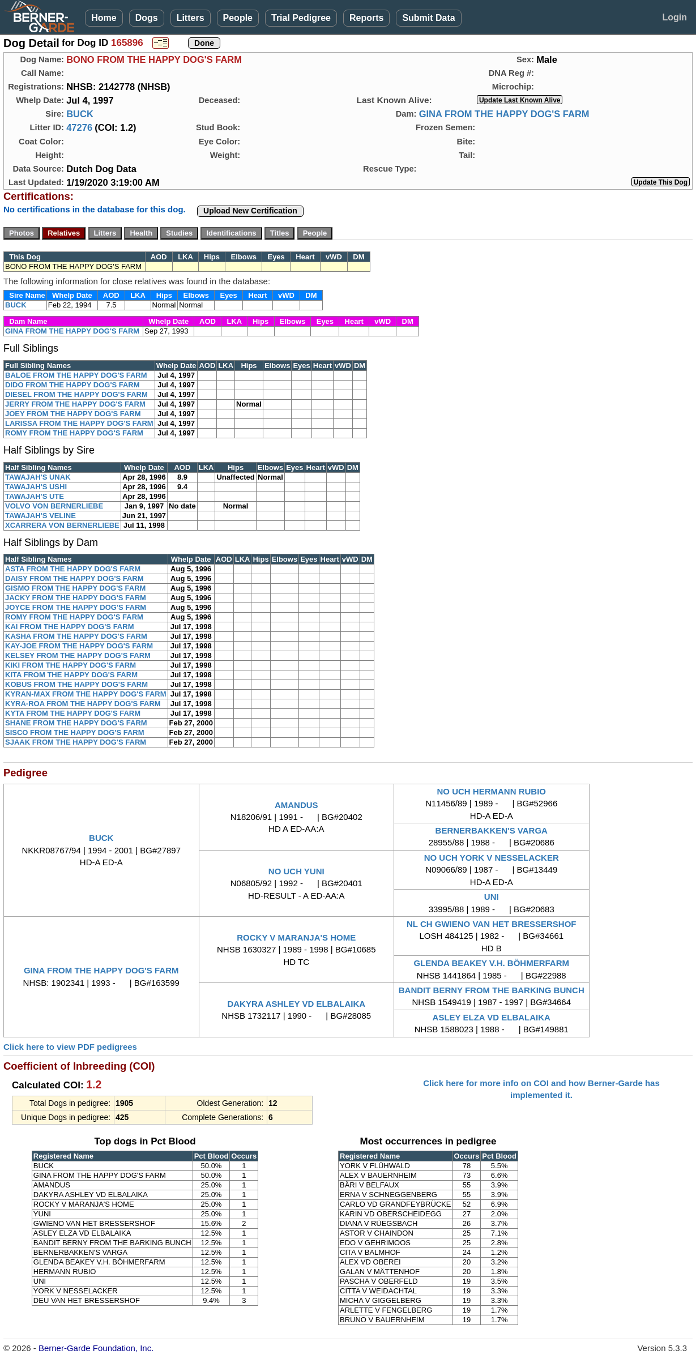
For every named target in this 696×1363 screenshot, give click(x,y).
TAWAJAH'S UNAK (38, 477)
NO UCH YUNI (296, 871)
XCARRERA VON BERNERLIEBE (62, 525)
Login (674, 17)
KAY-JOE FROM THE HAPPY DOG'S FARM (79, 646)
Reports (366, 18)
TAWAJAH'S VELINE (40, 515)
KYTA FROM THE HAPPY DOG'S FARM (72, 713)
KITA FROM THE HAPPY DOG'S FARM (71, 674)
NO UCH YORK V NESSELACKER (491, 857)
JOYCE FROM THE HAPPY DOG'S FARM (75, 607)
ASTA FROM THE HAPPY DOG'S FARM (72, 569)
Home (103, 18)
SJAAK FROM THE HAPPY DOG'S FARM (75, 742)
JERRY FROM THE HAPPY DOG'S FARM (75, 404)
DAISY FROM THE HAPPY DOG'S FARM (74, 578)
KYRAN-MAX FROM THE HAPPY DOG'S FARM (85, 694)
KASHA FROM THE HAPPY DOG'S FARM (76, 636)
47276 (79, 127)
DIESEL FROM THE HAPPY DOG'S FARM (76, 394)
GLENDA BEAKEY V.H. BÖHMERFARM (491, 963)
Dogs (146, 18)
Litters (190, 18)
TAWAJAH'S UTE (34, 496)
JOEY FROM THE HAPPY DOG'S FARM (73, 413)
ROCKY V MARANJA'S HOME (296, 937)
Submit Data (428, 18)
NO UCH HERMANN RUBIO (491, 791)
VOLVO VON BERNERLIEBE (54, 506)
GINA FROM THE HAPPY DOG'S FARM (504, 114)
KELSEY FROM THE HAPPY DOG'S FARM (78, 655)
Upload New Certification (250, 210)
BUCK (79, 114)
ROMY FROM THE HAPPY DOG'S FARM (74, 433)
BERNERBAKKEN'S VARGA (491, 830)
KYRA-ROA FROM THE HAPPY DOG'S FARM (83, 703)
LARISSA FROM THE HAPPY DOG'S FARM (79, 423)
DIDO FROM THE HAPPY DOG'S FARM (72, 385)
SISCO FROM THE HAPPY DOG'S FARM (74, 732)
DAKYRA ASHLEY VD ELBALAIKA (296, 1004)
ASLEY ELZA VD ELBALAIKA (491, 1017)
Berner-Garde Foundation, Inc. (96, 1348)
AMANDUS (296, 805)
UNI (491, 896)
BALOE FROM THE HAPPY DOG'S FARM (76, 375)
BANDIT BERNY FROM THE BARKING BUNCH (491, 990)
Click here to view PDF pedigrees (70, 1047)
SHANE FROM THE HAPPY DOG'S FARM (76, 723)
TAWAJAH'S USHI (36, 486)
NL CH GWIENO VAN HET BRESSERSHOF (491, 924)
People (238, 18)
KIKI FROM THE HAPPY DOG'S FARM (70, 665)
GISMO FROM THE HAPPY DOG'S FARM (75, 588)
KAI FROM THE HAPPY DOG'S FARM (69, 626)
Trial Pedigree (301, 18)
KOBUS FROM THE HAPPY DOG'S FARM (76, 684)
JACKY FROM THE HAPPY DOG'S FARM (75, 597)
